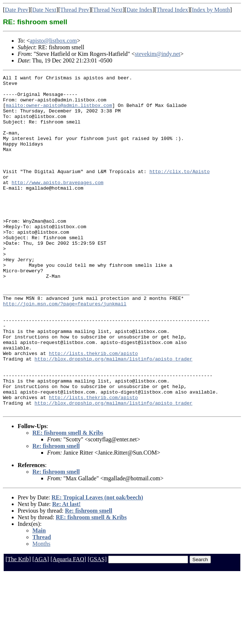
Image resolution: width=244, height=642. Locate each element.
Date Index (140, 10)
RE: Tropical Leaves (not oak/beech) (97, 565)
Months (41, 611)
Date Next (44, 10)
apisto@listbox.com (53, 40)
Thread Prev (74, 10)
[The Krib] (18, 626)
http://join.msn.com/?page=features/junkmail (64, 350)
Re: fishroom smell (56, 513)
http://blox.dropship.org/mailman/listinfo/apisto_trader (113, 416)
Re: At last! (66, 571)
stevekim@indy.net (157, 54)
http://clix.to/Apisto (179, 191)
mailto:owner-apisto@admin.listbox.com (59, 111)
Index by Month (211, 10)
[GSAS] (97, 626)
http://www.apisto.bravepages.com (57, 204)
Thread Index (172, 10)
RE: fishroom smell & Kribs (67, 500)
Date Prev (16, 10)
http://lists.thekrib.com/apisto (93, 409)
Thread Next (108, 10)
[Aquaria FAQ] (68, 626)
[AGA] (40, 626)
